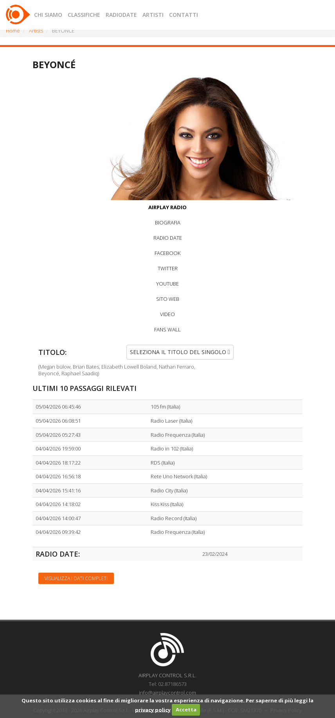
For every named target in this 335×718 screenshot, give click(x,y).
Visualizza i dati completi (76, 578)
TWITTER (168, 268)
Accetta (186, 709)
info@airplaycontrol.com (167, 692)
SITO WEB (167, 298)
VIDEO (167, 314)
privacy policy (153, 709)
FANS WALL (167, 329)
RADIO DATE (167, 237)
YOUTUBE (167, 283)
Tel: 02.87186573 (168, 683)
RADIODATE (121, 14)
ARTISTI (153, 14)
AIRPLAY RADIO (167, 207)
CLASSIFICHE (84, 14)
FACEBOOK (167, 253)
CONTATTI (183, 14)
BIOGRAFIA (167, 222)
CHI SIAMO (48, 14)
